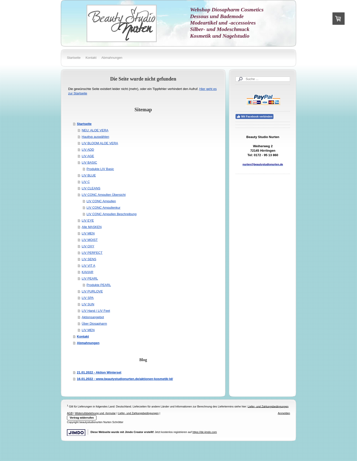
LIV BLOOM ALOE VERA (100, 143)
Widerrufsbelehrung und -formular (95, 413)
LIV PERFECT (92, 253)
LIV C (86, 182)
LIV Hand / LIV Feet (96, 311)
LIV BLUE (89, 175)
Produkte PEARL (99, 285)
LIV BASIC (89, 162)
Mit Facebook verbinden (254, 116)
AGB (70, 413)
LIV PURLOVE (92, 291)
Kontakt (83, 336)
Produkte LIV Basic (100, 169)
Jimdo (76, 432)
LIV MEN (88, 233)
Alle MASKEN (92, 227)
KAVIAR (87, 272)
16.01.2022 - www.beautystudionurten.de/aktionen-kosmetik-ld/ (125, 379)
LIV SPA (88, 298)
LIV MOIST (90, 240)
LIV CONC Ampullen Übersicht (104, 195)
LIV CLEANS (91, 188)
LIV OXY (88, 246)
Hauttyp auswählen (95, 137)
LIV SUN (88, 304)
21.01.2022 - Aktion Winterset (99, 372)
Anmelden (284, 413)
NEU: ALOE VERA (95, 130)
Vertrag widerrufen (82, 417)
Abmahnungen (88, 343)
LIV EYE (88, 220)
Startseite (84, 124)
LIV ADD (88, 149)
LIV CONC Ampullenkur (103, 207)
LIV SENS (89, 259)
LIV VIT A (88, 265)
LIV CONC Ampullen (101, 201)
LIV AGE (88, 156)
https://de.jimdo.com (204, 432)
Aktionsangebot (93, 317)
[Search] (263, 79)
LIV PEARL (90, 278)
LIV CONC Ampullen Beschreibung (112, 214)
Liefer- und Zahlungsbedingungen (268, 406)
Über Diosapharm (94, 323)
